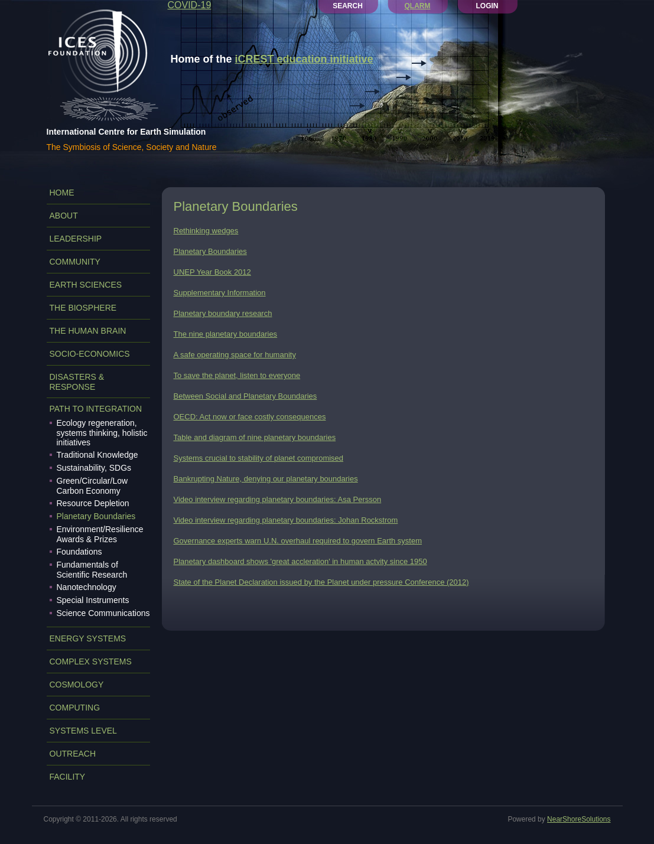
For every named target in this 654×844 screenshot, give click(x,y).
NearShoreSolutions (578, 819)
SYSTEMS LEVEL (83, 730)
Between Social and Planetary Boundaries (245, 396)
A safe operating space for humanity (235, 354)
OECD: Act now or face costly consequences (250, 416)
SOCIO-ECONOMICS (90, 354)
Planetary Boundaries (96, 516)
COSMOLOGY (77, 684)
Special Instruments (93, 600)
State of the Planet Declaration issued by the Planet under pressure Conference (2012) (321, 582)
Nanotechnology (86, 587)
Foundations (79, 551)
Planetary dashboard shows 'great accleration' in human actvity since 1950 (300, 561)
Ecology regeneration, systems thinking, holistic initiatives (102, 432)
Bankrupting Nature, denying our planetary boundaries (266, 478)
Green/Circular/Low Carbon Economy (92, 486)
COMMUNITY (75, 261)
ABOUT (64, 215)
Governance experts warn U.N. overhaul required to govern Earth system (298, 540)
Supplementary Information (220, 292)
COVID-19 (190, 5)
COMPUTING (75, 707)
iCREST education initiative (304, 59)
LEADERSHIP (76, 238)
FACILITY (68, 776)
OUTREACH (73, 753)
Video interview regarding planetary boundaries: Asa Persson (278, 499)
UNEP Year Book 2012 (212, 272)
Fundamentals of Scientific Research (92, 569)
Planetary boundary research (223, 313)
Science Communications (103, 613)
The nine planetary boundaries (226, 334)
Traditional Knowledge (97, 455)
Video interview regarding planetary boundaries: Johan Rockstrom (286, 520)
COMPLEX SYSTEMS (91, 661)
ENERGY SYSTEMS (88, 638)
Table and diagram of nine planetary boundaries (255, 437)
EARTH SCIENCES (86, 284)
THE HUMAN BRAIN (88, 330)
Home (62, 192)
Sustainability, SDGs (94, 467)
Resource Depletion (93, 503)
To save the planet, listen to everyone (237, 375)
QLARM (418, 6)
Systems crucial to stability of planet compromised (259, 458)
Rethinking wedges (206, 230)
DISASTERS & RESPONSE (77, 382)
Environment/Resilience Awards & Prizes (100, 534)
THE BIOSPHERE (83, 307)
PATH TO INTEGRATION (96, 408)
